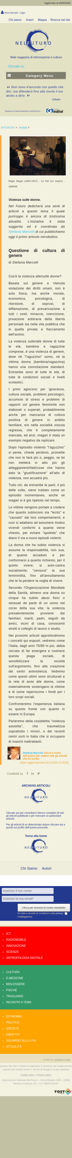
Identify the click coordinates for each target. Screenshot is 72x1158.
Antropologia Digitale (24, 957)
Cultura (13, 972)
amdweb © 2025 (62, 1059)
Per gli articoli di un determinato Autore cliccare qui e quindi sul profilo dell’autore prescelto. (35, 826)
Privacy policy (44, 1075)
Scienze (12, 951)
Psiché (11, 990)
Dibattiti (13, 1034)
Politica (12, 1022)
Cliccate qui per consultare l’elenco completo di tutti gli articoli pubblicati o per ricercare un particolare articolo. (35, 815)
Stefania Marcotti (33, 752)
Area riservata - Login (14, 13)
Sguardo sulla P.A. (21, 1040)
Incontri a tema (18, 1002)
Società (23, 127)
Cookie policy (28, 1075)
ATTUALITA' (8, 127)
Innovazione (16, 945)
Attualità (14, 1046)
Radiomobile (16, 939)
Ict (8, 933)
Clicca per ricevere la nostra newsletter (44, 907)
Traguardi (14, 996)
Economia (14, 1016)
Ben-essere (15, 984)
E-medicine (14, 978)
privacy (60, 913)
